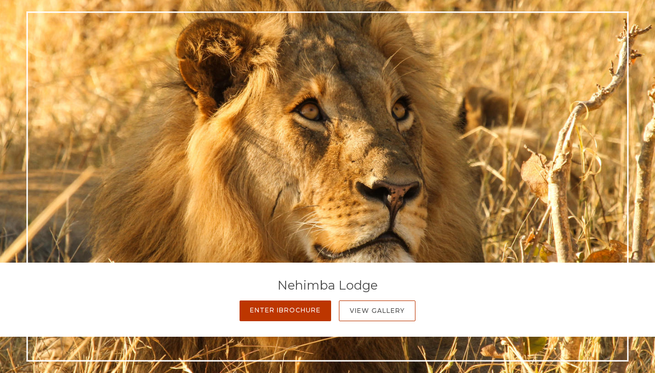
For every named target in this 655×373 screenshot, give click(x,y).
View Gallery (377, 310)
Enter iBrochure (285, 310)
